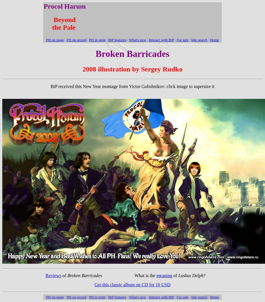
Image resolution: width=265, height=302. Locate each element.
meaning (164, 275)
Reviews (53, 275)
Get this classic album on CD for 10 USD (132, 284)
